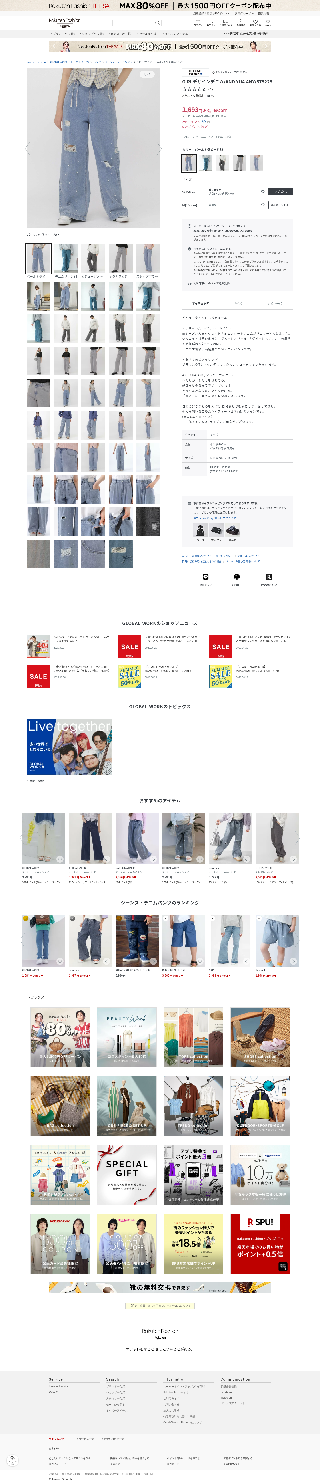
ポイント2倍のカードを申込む (183, 1453)
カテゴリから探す (117, 1394)
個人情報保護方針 (72, 1469)
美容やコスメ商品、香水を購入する (129, 1453)
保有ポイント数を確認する (238, 1453)
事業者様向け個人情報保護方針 (102, 1469)
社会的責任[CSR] (131, 1469)
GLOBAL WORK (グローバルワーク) (69, 62)
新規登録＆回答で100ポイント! (211, 13)
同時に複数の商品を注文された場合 (201, 557)
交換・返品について (249, 551)
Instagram (227, 1393)
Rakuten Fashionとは (175, 1388)
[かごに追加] (280, 191)
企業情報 (54, 1469)
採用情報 (149, 1469)
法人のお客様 (171, 1406)
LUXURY (54, 1387)
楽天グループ (243, 13)
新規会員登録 (229, 1382)
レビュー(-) (275, 303)
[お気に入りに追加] (263, 192)
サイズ (237, 303)
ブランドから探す (117, 1382)
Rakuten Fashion (36, 62)
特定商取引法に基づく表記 (179, 1412)
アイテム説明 (200, 303)
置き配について (224, 551)
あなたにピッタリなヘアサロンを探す (69, 1453)
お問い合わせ (171, 1400)
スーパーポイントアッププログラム (184, 1382)
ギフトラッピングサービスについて (214, 518)
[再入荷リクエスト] (280, 205)
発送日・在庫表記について (197, 551)
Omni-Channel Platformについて (182, 1418)
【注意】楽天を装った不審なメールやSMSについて (160, 1301)
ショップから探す (117, 1388)
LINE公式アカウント (233, 1398)
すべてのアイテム (117, 1406)
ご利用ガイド (171, 1394)
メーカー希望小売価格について (243, 557)
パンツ (97, 62)
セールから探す (115, 1400)
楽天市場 (263, 13)
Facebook (226, 1387)
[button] (93, 148)
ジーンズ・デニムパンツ (118, 62)
